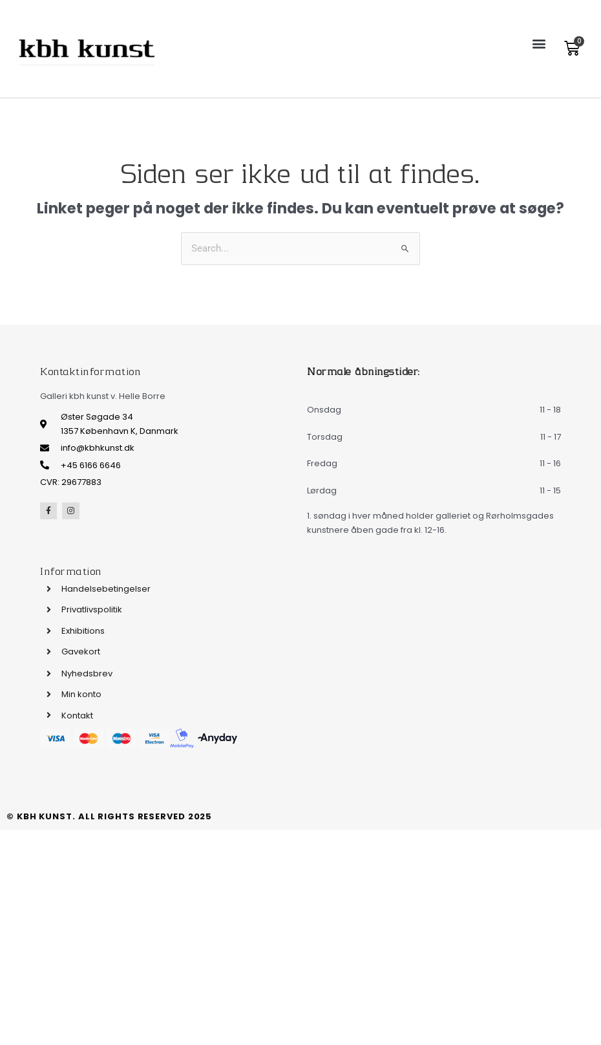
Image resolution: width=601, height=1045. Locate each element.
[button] (538, 43)
